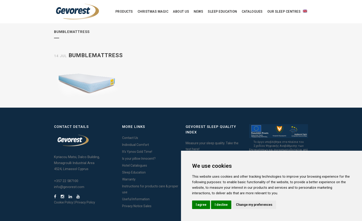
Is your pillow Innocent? (139, 158)
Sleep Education (134, 172)
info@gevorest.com (69, 187)
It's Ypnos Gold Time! (137, 151)
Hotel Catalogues (134, 165)
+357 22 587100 (66, 181)
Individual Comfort (135, 145)
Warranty (129, 179)
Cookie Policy (63, 202)
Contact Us (130, 138)
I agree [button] (201, 204)
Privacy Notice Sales (136, 206)
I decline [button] (221, 204)
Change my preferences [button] (254, 204)
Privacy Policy (85, 202)
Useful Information (136, 199)
